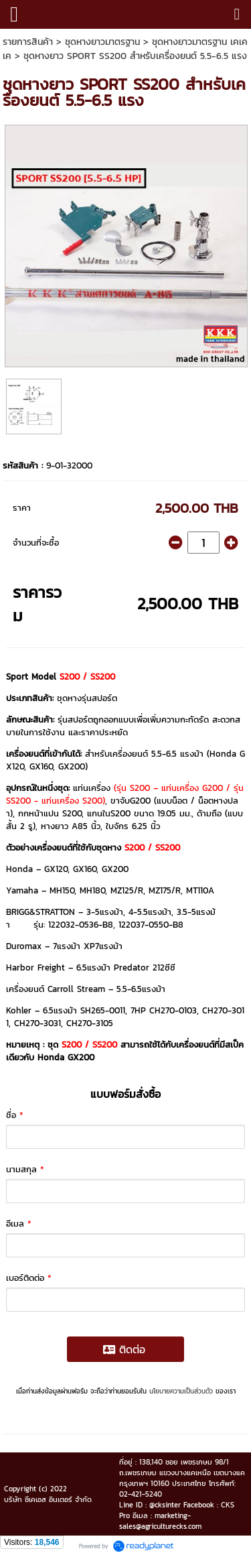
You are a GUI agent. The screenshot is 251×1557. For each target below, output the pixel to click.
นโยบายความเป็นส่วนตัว (181, 1391)
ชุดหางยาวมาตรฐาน (102, 42)
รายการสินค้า (28, 42)
